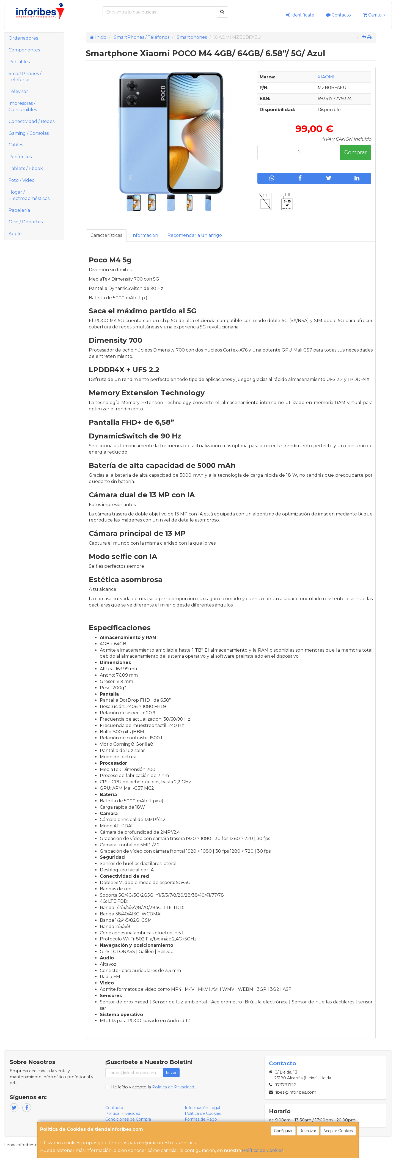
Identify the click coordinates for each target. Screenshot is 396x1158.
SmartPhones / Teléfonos (25, 77)
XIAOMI (326, 76)
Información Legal (202, 1107)
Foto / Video (22, 180)
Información (144, 235)
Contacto (338, 15)
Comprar (355, 152)
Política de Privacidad (173, 1087)
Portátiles (19, 61)
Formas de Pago (201, 1119)
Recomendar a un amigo (194, 235)
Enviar (171, 1072)
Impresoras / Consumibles (23, 106)
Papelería (19, 210)
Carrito (374, 15)
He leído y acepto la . (153, 1087)
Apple (15, 233)
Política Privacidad (122, 1113)
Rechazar (308, 1131)
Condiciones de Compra (128, 1119)
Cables (16, 144)
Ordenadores (23, 38)
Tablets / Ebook (26, 168)
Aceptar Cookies (338, 1131)
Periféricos (20, 156)
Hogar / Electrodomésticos (29, 195)
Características (106, 235)
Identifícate (300, 15)
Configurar (283, 1131)
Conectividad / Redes (31, 121)
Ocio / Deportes (26, 221)
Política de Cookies (262, 1150)
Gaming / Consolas (29, 133)
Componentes (24, 50)
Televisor (18, 91)
